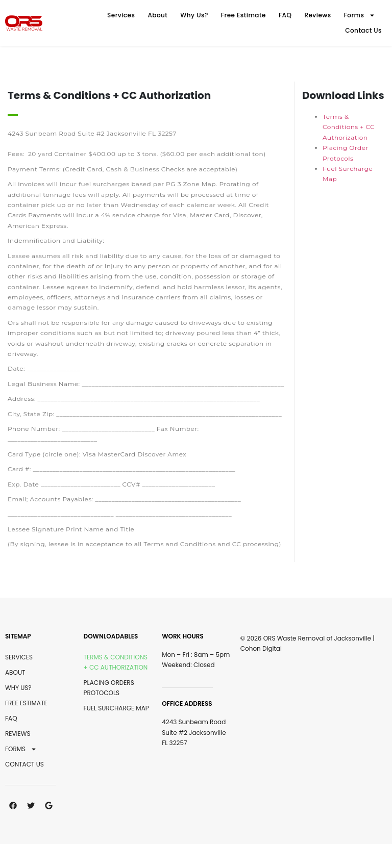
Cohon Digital (261, 648)
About (157, 15)
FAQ (285, 15)
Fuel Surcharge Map (116, 708)
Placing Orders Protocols (109, 687)
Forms (360, 15)
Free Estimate (243, 15)
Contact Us (363, 30)
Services (121, 15)
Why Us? (194, 15)
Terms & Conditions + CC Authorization (349, 127)
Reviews (317, 15)
